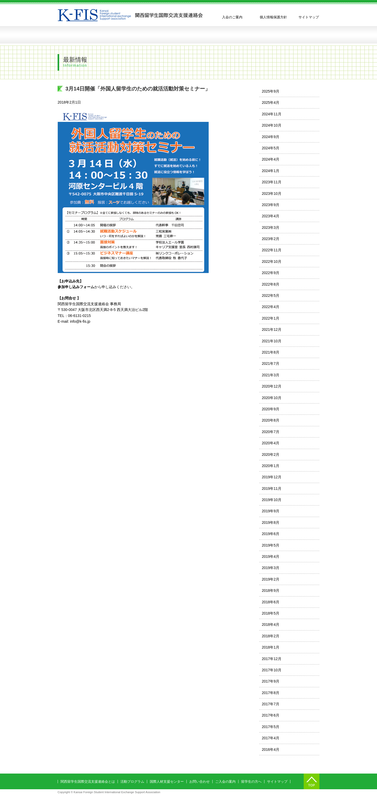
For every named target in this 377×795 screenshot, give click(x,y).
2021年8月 (270, 352)
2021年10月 (271, 341)
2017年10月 (271, 670)
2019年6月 (270, 534)
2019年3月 (270, 568)
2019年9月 (270, 511)
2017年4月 (270, 738)
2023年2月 (270, 239)
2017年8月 (270, 693)
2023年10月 (271, 193)
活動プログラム (156, 34)
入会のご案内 (232, 17)
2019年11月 (271, 488)
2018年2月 (270, 636)
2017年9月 (270, 681)
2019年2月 (270, 579)
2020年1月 (270, 466)
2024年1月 (270, 171)
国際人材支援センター (167, 781)
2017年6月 (270, 715)
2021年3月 (270, 375)
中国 (293, 10)
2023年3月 (270, 227)
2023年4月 (270, 216)
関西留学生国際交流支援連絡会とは (96, 34)
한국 (311, 10)
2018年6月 (270, 602)
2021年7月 (270, 363)
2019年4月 (270, 556)
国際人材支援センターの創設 (204, 34)
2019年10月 (271, 500)
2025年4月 (270, 102)
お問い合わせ (292, 34)
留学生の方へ (252, 34)
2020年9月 (270, 409)
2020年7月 (270, 432)
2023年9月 (270, 205)
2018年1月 (270, 647)
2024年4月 (270, 159)
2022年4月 (270, 307)
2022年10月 (271, 261)
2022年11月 (271, 250)
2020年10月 (271, 398)
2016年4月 (270, 749)
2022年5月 (270, 295)
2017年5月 (270, 727)
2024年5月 (270, 148)
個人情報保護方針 (273, 17)
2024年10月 (271, 125)
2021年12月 (271, 329)
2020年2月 (270, 454)
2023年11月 (271, 182)
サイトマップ (308, 17)
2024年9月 (270, 137)
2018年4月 (270, 624)
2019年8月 (270, 522)
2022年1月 (270, 318)
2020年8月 (270, 420)
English (275, 10)
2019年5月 (270, 545)
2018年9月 (270, 590)
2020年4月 (270, 443)
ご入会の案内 (225, 781)
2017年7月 (270, 704)
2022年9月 (270, 273)
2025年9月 (270, 91)
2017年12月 (271, 659)
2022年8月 (270, 284)
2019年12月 (271, 477)
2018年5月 (270, 613)
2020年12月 (271, 386)
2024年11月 (271, 114)
